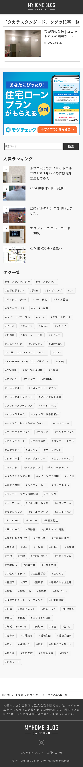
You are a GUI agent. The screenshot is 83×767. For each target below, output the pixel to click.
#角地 (39, 644)
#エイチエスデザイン (17, 432)
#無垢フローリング (16, 626)
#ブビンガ (50, 494)
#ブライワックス (15, 308)
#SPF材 (60, 361)
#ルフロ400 (12, 520)
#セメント (11, 467)
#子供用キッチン (15, 573)
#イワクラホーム (15, 414)
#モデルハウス (13, 511)
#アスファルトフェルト (19, 396)
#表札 (8, 644)
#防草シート (12, 662)
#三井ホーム (12, 529)
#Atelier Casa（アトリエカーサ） (25, 352)
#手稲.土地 (24, 591)
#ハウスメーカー (36, 485)
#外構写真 (29, 564)
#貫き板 (10, 653)
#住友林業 (40, 538)
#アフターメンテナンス (19, 405)
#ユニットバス (63, 511)
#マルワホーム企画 (37, 503)
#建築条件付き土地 (60, 582)
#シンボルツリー (36, 458)
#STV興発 (11, 370)
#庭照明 (10, 582)
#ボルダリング (53, 290)
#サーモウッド (52, 449)
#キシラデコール (15, 441)
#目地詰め (27, 635)
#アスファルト (13, 388)
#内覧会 (10, 547)
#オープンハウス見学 (17, 281)
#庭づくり (58, 573)
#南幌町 (69, 547)
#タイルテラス (32, 467)
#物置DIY (47, 379)
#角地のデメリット (60, 644)
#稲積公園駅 (64, 635)
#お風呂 (53, 370)
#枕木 (21, 617)
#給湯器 (10, 335)
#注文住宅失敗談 (41, 617)
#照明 (52, 626)
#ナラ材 (69, 476)
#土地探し (11, 564)
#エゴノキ (42, 432)
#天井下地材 (49, 564)
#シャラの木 (12, 458)
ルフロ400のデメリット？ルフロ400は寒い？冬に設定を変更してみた (51, 173)
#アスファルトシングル (42, 388)
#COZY (56, 352)
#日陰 (8, 609)
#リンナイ (61, 326)
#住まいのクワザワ (16, 538)
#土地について (39, 556)
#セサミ (10, 326)
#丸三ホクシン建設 (53, 529)
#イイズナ (55, 335)
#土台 (8, 556)
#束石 (8, 617)
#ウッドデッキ (61, 423)
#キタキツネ (36, 343)
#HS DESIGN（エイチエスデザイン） (27, 361)
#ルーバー (31, 520)
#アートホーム (47, 405)
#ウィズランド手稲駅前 (45, 414)
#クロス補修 (38, 441)
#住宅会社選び (60, 538)
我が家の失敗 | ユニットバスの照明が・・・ (61, 33)
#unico (40, 317)
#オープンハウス (46, 281)
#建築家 (38, 582)
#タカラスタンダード (17, 476)
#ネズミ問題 (12, 485)
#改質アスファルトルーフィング (24, 600)
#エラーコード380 (32, 335)
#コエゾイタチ (13, 343)
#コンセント (12, 449)
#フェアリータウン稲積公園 (21, 494)
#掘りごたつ (60, 591)
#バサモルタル (60, 485)
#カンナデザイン (64, 432)
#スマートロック (61, 317)
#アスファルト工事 (50, 396)
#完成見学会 (38, 573)
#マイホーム (12, 503)
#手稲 (8, 591)
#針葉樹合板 (46, 653)
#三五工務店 (51, 520)
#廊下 (24, 582)
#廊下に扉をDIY (14, 290)
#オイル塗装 (61, 299)
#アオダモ (29, 379)
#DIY (71, 290)
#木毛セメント (26, 609)
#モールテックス (38, 511)
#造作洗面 (27, 653)
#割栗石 (54, 547)
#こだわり (11, 379)
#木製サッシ (49, 609)
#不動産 (30, 529)
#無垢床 (38, 626)
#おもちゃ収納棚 (33, 370)
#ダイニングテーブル (17, 317)
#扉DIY (34, 290)
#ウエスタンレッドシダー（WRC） (25, 423)
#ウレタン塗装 (39, 308)
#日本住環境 (56, 600)
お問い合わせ (55, 752)
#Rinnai (43, 326)
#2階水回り (56, 343)
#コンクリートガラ (63, 441)
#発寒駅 (10, 635)
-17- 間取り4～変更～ (46, 248)
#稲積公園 (45, 635)
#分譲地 (38, 547)
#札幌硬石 (68, 609)
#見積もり (24, 644)
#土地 (21, 556)
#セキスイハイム (62, 458)
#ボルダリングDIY (16, 299)
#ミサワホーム (63, 503)
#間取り (64, 653)
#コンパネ (32, 449)
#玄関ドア (27, 326)
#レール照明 (40, 299)
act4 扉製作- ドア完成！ (48, 188)
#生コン (67, 626)
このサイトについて (32, 752)
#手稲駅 (41, 591)
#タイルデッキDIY (57, 467)
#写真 (24, 547)
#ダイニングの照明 (47, 476)
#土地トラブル (63, 556)
